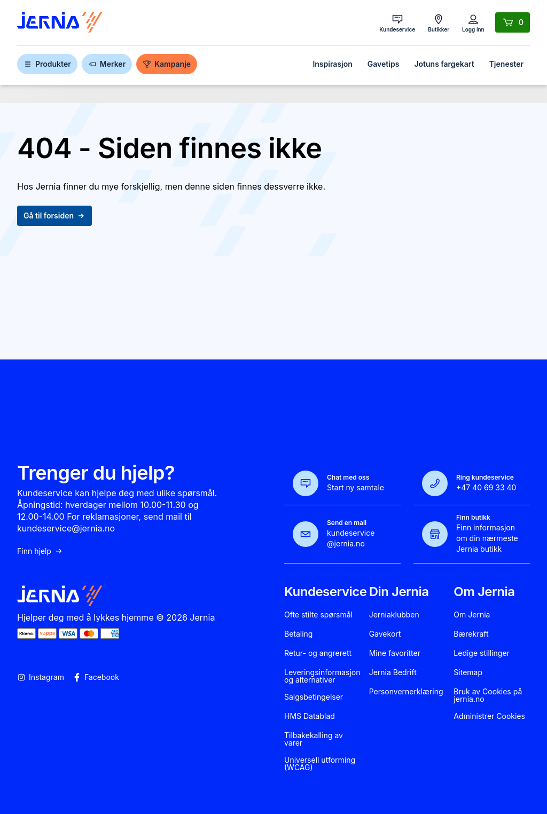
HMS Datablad (309, 716)
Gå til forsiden (54, 215)
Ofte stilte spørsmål (318, 615)
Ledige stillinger (482, 653)
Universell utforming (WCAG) (319, 763)
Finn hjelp (40, 551)
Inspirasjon (332, 63)
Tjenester (506, 63)
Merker (107, 63)
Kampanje (167, 63)
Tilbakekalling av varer (313, 739)
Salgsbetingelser (313, 697)
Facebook (96, 677)
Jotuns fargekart (444, 63)
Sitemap (468, 672)
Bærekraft (471, 634)
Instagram (40, 677)
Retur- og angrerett (317, 653)
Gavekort (385, 634)
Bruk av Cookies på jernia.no (488, 695)
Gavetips (384, 63)
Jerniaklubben (394, 615)
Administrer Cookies (489, 716)
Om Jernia (472, 615)
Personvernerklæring (406, 691)
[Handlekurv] (512, 22)
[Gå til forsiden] (60, 22)
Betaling (298, 634)
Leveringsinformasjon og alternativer (322, 676)
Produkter (47, 63)
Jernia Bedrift (393, 672)
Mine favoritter (394, 653)
